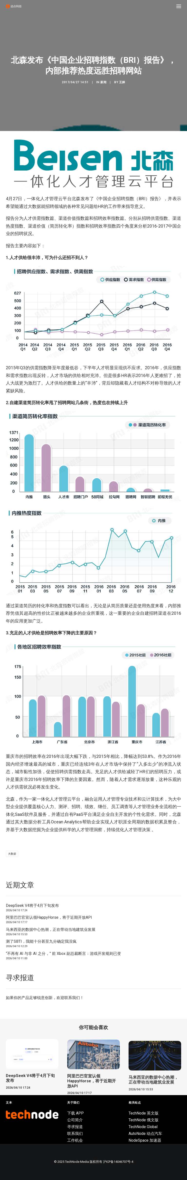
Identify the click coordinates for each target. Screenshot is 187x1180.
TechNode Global (143, 1126)
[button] (178, 6)
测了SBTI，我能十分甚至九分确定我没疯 (41, 941)
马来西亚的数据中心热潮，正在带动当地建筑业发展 (50, 929)
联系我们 (72, 997)
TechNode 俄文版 (144, 1120)
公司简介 (75, 1120)
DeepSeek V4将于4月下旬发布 (32, 905)
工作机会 (75, 1140)
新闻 (103, 82)
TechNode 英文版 (144, 1113)
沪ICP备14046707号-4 (118, 1162)
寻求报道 (75, 1126)
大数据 (12, 853)
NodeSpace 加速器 (145, 1140)
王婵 (122, 82)
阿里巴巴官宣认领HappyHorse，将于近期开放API (49, 917)
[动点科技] (13, 6)
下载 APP (75, 1113)
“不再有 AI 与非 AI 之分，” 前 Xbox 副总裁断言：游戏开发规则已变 (63, 953)
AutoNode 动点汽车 (145, 1133)
